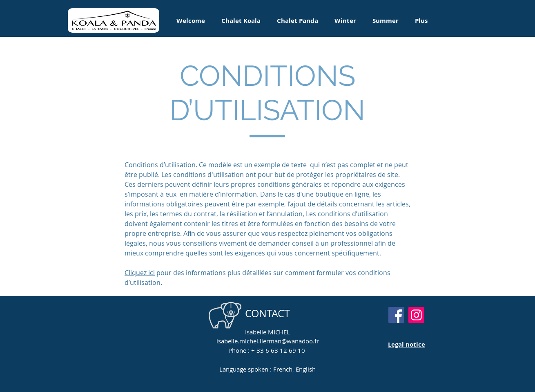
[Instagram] (416, 315)
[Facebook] (396, 315)
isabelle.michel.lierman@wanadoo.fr (267, 341)
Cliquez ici (140, 272)
